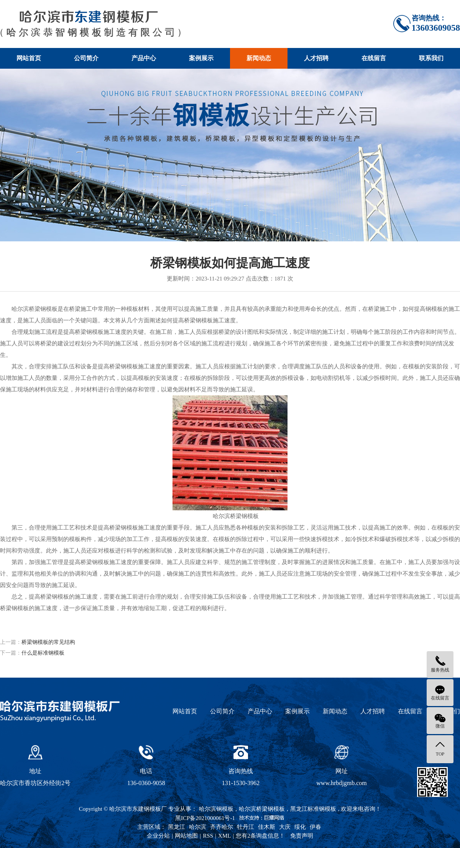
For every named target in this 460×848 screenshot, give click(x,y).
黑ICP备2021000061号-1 (205, 818)
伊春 (315, 827)
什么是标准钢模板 (42, 653)
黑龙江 (176, 827)
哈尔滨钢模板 (216, 809)
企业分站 (158, 836)
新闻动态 (258, 58)
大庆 (285, 827)
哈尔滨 (197, 827)
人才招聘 (316, 58)
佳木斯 (266, 827)
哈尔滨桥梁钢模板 (262, 809)
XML (224, 836)
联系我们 (431, 58)
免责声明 (301, 836)
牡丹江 (245, 827)
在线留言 (373, 58)
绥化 (300, 827)
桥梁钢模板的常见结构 (48, 642)
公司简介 (86, 58)
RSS (208, 836)
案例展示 (201, 58)
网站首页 (28, 58)
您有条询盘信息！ (260, 836)
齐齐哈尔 (221, 827)
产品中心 (143, 58)
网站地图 (186, 836)
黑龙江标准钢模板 (313, 809)
